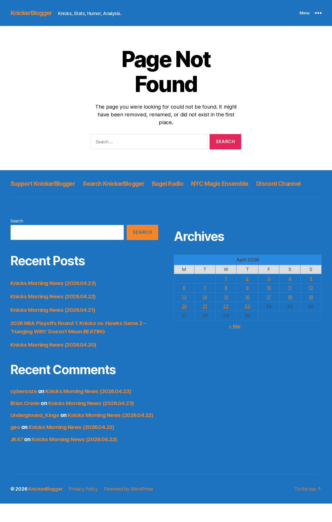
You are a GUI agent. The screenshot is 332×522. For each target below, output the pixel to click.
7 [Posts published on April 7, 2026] (205, 299)
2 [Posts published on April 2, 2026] (247, 290)
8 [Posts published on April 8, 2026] (226, 299)
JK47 (17, 457)
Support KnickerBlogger (45, 183)
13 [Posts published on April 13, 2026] (184, 308)
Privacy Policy (84, 507)
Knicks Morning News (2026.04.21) (54, 321)
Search (16, 232)
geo (15, 445)
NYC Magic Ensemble (235, 183)
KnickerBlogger (32, 13)
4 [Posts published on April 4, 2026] (290, 290)
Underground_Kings (35, 427)
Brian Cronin (25, 415)
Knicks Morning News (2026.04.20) (55, 356)
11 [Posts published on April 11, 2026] (290, 299)
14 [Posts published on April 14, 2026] (205, 308)
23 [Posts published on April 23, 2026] (248, 317)
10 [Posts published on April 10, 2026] (268, 299)
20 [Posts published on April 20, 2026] (184, 317)
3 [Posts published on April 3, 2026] (269, 290)
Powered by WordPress (130, 507)
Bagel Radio (179, 183)
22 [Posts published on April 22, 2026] (226, 317)
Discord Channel (34, 195)
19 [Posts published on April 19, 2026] (310, 308)
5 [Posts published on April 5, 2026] (311, 290)
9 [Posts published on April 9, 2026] (247, 299)
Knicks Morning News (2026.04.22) (55, 308)
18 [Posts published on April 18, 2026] (289, 308)
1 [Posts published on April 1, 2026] (226, 290)
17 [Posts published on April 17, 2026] (269, 308)
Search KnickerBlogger (121, 183)
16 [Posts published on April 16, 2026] (247, 308)
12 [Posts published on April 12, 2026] (310, 299)
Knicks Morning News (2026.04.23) (55, 295)
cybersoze (23, 403)
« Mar (235, 337)
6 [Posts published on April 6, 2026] (184, 299)
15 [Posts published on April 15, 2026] (226, 308)
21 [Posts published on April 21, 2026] (205, 317)
